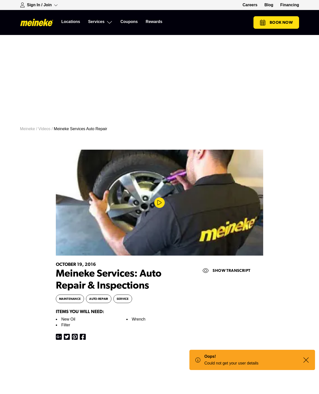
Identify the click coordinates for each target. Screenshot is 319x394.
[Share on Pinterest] (75, 337)
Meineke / (29, 129)
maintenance (70, 298)
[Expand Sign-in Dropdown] (39, 5)
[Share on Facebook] (83, 337)
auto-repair (98, 298)
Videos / (46, 129)
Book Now (276, 22)
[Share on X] (67, 337)
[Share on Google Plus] (59, 337)
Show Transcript (226, 271)
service (123, 298)
